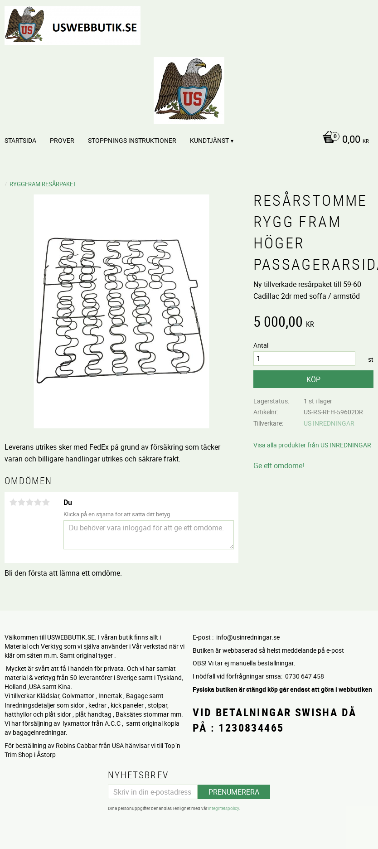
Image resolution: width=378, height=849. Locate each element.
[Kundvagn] (343, 140)
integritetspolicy (223, 808)
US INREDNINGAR (329, 423)
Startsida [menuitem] (20, 140)
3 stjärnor (29, 502)
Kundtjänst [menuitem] (209, 140)
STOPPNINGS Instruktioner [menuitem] (132, 140)
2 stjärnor (21, 502)
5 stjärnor (46, 502)
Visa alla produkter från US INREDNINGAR (312, 445)
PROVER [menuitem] (62, 140)
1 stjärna (13, 502)
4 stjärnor (38, 502)
